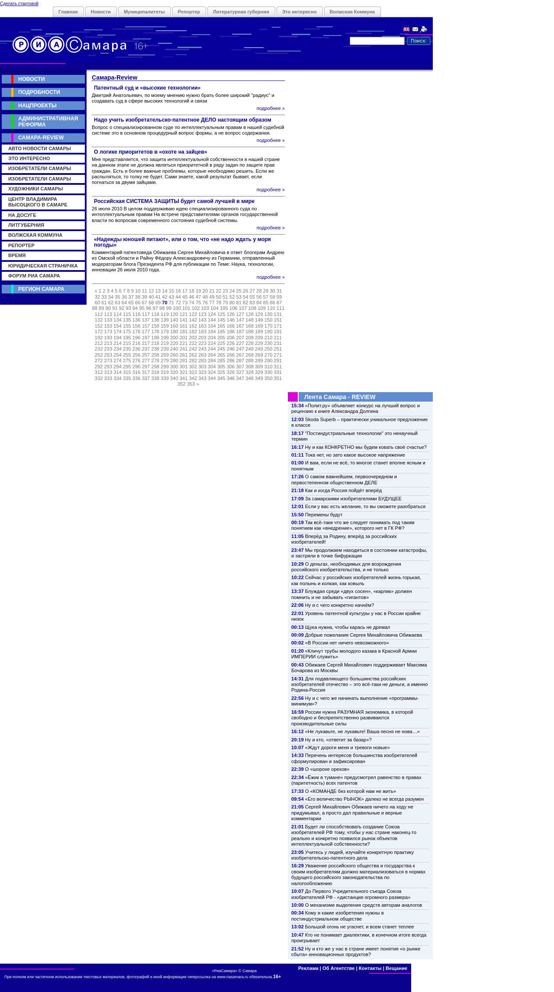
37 (130, 297)
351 (278, 378)
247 (240, 348)
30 (272, 290)
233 (108, 348)
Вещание (396, 968)
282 (193, 360)
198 (155, 337)
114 (117, 314)
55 (252, 297)
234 (117, 348)
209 (259, 337)
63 (117, 302)
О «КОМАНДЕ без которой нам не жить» (350, 791)
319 (165, 372)
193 (108, 337)
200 (174, 337)
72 (177, 302)
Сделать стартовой (19, 3)
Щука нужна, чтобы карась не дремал (347, 627)
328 (249, 372)
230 (268, 343)
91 (114, 308)
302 (193, 366)
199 (165, 337)
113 (108, 314)
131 (278, 314)
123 (202, 314)
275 (127, 360)
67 (144, 302)
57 (265, 297)
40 (151, 297)
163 (202, 326)
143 (202, 319)
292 (99, 366)
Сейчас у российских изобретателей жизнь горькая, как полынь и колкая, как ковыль (356, 580)
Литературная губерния (241, 11)
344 (212, 378)
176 (136, 331)
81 (238, 302)
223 (202, 343)
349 (259, 378)
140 (174, 319)
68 (151, 302)
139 (165, 319)
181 (184, 331)
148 (249, 319)
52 (232, 297)
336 (136, 378)
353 (191, 383)
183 (202, 331)
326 (231, 372)
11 (144, 290)
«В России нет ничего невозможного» (347, 642)
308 (249, 366)
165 (221, 326)
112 (99, 314)
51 (225, 297)
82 (245, 302)
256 (136, 355)
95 (141, 308)
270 (268, 355)
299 (165, 366)
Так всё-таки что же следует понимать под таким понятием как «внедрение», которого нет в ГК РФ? (352, 525)
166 (231, 326)
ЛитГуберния (26, 225)
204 (212, 337)
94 (135, 308)
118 (155, 314)
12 (151, 290)
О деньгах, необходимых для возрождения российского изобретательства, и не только (346, 566)
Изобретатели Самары (39, 168)
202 (193, 337)
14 (164, 290)
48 (205, 297)
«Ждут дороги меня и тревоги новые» (347, 747)
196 (136, 337)
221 (184, 343)
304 (212, 366)
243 (202, 348)
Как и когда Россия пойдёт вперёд (343, 490)
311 (278, 366)
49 (211, 297)
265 (221, 355)
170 (268, 326)
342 (193, 378)
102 (196, 308)
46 (191, 297)
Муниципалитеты (144, 11)
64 (124, 302)
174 (117, 331)
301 (184, 366)
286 (231, 360)
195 (127, 337)
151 (278, 319)
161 (184, 326)
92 (121, 308)
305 (221, 366)
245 (221, 348)
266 (231, 355)
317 (146, 372)
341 (184, 378)
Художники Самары (35, 188)
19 (198, 290)
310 (268, 366)
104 (214, 308)
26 (245, 290)
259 (165, 355)
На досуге (22, 215)
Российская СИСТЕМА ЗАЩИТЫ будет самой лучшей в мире (174, 201)
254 (117, 355)
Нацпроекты (37, 106)
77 (211, 302)
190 (268, 331)
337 (146, 378)
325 (221, 372)
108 (252, 308)
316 (136, 372)
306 (231, 366)
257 (146, 355)
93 (128, 308)
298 (155, 366)
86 (272, 302)
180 (174, 331)
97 (155, 308)
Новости (101, 11)
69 (158, 302)
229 (259, 343)
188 (249, 331)
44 (177, 297)
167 (240, 326)
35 (117, 297)
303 (202, 366)
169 (259, 326)
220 (174, 343)
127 (240, 314)
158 (155, 326)
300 (174, 366)
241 (184, 348)
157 (146, 326)
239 (165, 348)
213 (108, 343)
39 (144, 297)
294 (117, 366)
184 (212, 331)
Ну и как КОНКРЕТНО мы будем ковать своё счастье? (366, 447)
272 (99, 360)
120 (174, 314)
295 (127, 366)
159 (165, 326)
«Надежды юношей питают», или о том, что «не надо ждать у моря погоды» (182, 242)
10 (137, 290)
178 (155, 331)
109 (262, 308)
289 (259, 360)
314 (117, 372)
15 (171, 290)
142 (193, 319)
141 (184, 319)
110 (271, 308)
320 (174, 372)
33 (103, 297)
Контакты (370, 968)
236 (136, 348)
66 (137, 302)
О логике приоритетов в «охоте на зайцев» (150, 152)
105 (224, 308)
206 (231, 337)
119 (165, 314)
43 (171, 297)
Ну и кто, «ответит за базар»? (338, 739)
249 (259, 348)
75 (198, 302)
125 (221, 314)
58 (272, 297)
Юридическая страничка (43, 265)
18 (191, 290)
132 (99, 319)
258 (155, 355)
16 (177, 290)
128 (249, 314)
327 (240, 372)
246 (231, 348)
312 (99, 372)
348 (249, 378)
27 (252, 290)
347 (240, 378)
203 (202, 337)
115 (127, 314)
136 (136, 319)
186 (231, 331)
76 (205, 302)
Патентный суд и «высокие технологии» (147, 88)
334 (117, 378)
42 (164, 297)
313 (108, 372)
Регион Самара (41, 289)
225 (221, 343)
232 (99, 348)
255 (127, 355)
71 (171, 302)
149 (259, 319)
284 (212, 360)
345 (221, 378)
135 (127, 319)
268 (249, 355)
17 (184, 290)
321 (184, 372)
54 (245, 297)
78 (218, 302)
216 (136, 343)
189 (259, 331)
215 (127, 343)
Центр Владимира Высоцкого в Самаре (38, 201)
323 (202, 372)
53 (238, 297)
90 (108, 308)
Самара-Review (41, 138)
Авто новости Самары (39, 148)
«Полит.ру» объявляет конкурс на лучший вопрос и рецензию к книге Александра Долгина (355, 408)
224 (212, 343)
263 (202, 355)
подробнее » (271, 108)
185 (221, 331)
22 (218, 290)
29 (265, 290)
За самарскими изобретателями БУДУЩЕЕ (353, 498)
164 (212, 326)
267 (240, 355)
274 (117, 360)
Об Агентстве (338, 968)
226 (231, 343)
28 (258, 290)
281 (184, 360)
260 (174, 355)
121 (184, 314)
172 (99, 331)
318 (155, 372)
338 (155, 378)
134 (117, 319)
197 (146, 337)
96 (148, 308)
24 (232, 290)
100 (177, 308)
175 (127, 331)
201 (184, 337)
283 (202, 360)
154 (117, 326)
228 (249, 343)
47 (198, 297)
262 (193, 355)
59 (279, 297)
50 (218, 297)
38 (137, 297)
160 (174, 326)
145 (221, 319)
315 (127, 372)
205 (221, 337)
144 (212, 319)
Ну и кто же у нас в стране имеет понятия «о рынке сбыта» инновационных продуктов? (355, 951)
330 (268, 372)
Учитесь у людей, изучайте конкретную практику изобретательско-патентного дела (352, 855)
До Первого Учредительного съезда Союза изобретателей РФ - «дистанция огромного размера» (351, 894)
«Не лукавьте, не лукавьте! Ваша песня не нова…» (362, 731)
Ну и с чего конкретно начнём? (339, 605)
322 (193, 372)
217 (146, 343)
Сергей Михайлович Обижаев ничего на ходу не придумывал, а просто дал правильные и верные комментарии (352, 812)
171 (278, 326)
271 (278, 355)
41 (158, 297)
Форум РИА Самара (34, 275)
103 (205, 308)
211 (278, 337)
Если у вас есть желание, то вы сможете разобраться (365, 506)
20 (205, 290)
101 (186, 308)
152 (99, 326)
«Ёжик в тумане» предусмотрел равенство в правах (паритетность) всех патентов (356, 780)
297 (146, 366)
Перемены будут (324, 514)
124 (212, 314)
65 (130, 302)
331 (278, 372)
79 (225, 302)
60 (97, 302)
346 (231, 378)
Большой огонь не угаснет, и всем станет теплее (359, 926)
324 (212, 372)
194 (117, 337)
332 (99, 378)
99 (168, 308)
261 (184, 355)
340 (174, 378)
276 (136, 360)
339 (165, 378)
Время (17, 255)
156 (136, 326)
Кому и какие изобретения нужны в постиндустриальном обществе (337, 915)
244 (212, 348)
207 (240, 337)
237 (146, 348)
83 (252, 302)
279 (165, 360)
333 (108, 378)
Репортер (189, 11)
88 (94, 308)
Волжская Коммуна (352, 11)
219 (165, 343)
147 (240, 319)
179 (165, 331)
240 (174, 348)
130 (268, 314)
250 (268, 348)
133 (108, 319)
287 (240, 360)
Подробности (39, 92)
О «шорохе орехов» (327, 769)
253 (108, 355)
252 (99, 355)
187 (240, 331)
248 (249, 348)
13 (158, 290)
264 (212, 355)
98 (161, 308)
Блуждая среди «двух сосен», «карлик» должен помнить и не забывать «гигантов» (351, 594)
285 (221, 360)
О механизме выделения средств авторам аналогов (363, 905)
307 (240, 366)
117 (146, 314)
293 (108, 366)
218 (155, 343)
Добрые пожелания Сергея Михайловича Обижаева (363, 635)
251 (278, 348)
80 (232, 302)
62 (110, 302)
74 (191, 302)
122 (193, 314)
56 (258, 297)
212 (99, 343)
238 (155, 348)
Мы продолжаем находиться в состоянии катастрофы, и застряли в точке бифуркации (359, 553)
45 (184, 297)
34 (110, 297)
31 (279, 290)
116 (136, 314)
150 (268, 319)
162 (193, 326)
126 (231, 314)
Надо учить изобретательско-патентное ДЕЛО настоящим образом (182, 120)
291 (278, 360)
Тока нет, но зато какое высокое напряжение (355, 454)
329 (259, 372)
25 (239, 290)
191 (278, 331)
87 (279, 302)
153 (108, 326)
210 (268, 337)
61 (103, 302)
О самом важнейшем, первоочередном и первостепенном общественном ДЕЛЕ (344, 479)
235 (127, 348)
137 (146, 319)
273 (108, 360)
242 (193, 348)
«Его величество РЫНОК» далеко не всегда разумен (364, 799)
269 (259, 355)
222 (193, 343)
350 (268, 378)
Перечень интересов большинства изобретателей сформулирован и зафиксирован (354, 758)
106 (233, 308)
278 (155, 360)
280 (174, 360)
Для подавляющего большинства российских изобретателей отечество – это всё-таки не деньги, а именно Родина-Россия (359, 684)
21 (211, 290)
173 (108, 331)
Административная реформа (48, 121)
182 (193, 331)
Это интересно (299, 11)
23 (225, 290)
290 (268, 360)
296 (136, 366)
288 (249, 360)
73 (184, 302)
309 (259, 366)
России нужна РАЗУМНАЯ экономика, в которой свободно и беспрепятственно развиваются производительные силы (352, 717)
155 (127, 326)
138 (155, 319)
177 (146, 331)
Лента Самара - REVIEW (340, 396)
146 (231, 319)
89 (101, 308)
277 (146, 360)
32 (97, 297)
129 (259, 314)
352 (181, 383)
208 (249, 337)
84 (258, 302)
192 (99, 337)
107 (243, 308)
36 (124, 297)
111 (281, 308)
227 (240, 343)
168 (249, 326)
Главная (68, 11)
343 (202, 378)
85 (265, 302)
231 (278, 343)
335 (127, 378)
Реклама (308, 968)
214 (117, 343)
